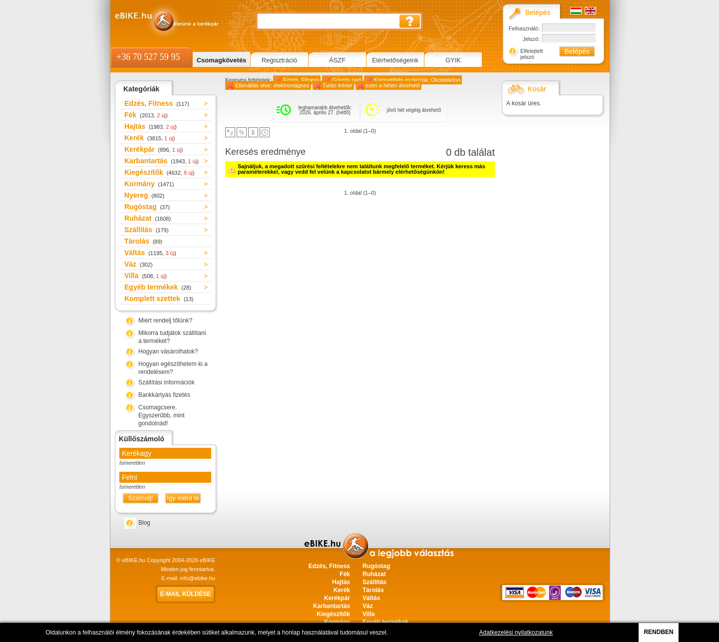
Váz (138, 264)
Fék (146, 114)
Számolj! (140, 498)
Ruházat (147, 218)
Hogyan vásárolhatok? (168, 351)
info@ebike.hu (198, 578)
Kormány (149, 183)
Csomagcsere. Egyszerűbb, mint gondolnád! (161, 415)
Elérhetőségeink (395, 60)
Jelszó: (531, 39)
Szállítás (146, 229)
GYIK (453, 60)
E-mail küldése (185, 594)
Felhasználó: (524, 28)
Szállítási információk (166, 382)
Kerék (149, 137)
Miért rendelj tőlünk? (165, 320)
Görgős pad (346, 80)
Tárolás (143, 241)
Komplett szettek (158, 298)
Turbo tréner (338, 85)
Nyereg (144, 195)
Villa (145, 275)
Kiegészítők (159, 172)
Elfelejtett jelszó (531, 54)
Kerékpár (153, 149)
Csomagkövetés (222, 60)
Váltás (150, 252)
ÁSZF (337, 60)
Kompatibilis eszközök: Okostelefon (417, 80)
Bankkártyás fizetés (164, 394)
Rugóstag (147, 206)
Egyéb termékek (157, 287)
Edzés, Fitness (156, 103)
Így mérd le (183, 498)
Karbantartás (161, 160)
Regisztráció (280, 60)
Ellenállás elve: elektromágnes (272, 85)
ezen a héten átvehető (392, 85)
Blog (144, 522)
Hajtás (150, 126)
